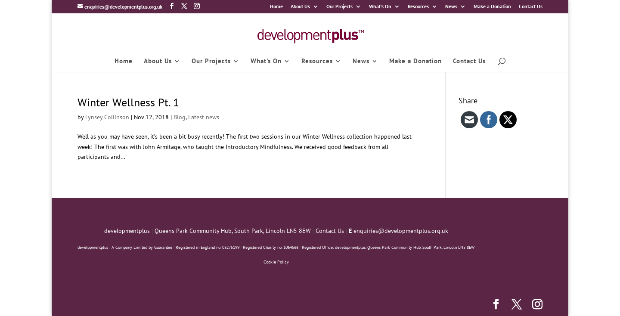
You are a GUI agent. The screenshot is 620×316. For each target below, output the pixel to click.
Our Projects (339, 6)
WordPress (203, 304)
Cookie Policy (276, 262)
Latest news (203, 117)
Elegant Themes (132, 304)
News (451, 6)
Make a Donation (492, 6)
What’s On (380, 6)
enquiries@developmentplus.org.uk (400, 231)
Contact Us (530, 6)
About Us (300, 6)
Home (276, 6)
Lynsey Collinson (107, 117)
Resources (418, 6)
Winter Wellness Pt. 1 (128, 102)
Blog (180, 117)
